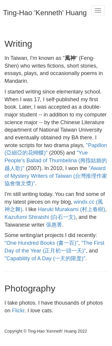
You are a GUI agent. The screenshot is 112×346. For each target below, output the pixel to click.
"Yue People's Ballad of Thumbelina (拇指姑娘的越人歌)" (55, 160)
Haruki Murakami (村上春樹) (71, 209)
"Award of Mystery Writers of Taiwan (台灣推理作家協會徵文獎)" (55, 175)
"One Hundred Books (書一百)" (41, 243)
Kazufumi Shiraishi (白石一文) (40, 217)
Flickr (18, 311)
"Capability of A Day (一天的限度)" (44, 258)
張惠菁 (54, 225)
